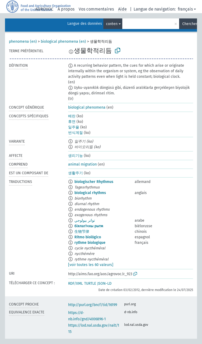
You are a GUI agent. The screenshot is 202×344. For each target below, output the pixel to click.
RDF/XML (75, 283)
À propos (66, 9)
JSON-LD (104, 283)
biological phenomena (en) (63, 41)
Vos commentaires (96, 9)
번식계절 (75, 132)
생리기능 (75, 155)
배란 (71, 116)
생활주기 (75, 173)
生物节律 (81, 231)
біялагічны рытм (88, 226)
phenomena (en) (23, 41)
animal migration (82, 164)
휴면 (71, 121)
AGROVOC (44, 9)
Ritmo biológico (87, 237)
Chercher (189, 24)
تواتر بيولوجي (84, 220)
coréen (112, 24)
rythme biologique (89, 242)
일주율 (73, 127)
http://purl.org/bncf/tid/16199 (92, 305)
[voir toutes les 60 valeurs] (90, 265)
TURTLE (90, 283)
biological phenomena (86, 107)
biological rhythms (90, 193)
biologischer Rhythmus (93, 182)
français (185, 9)
